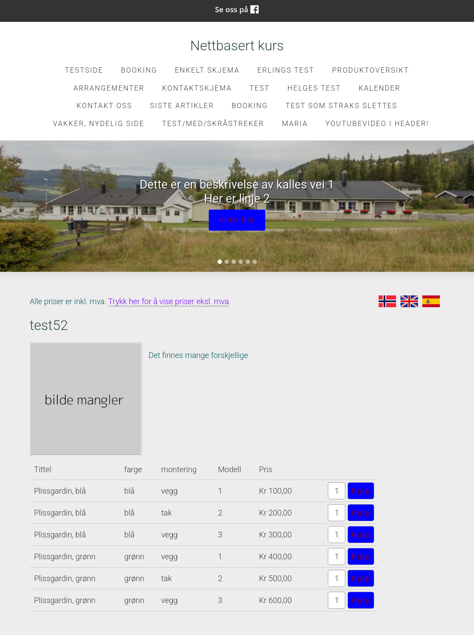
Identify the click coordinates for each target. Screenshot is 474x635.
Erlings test (285, 70)
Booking (139, 70)
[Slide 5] (248, 262)
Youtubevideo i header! (377, 123)
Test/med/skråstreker (213, 123)
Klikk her (237, 220)
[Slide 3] (234, 262)
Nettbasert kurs (237, 46)
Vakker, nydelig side (98, 123)
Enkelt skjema (207, 70)
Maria (295, 123)
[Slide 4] (241, 262)
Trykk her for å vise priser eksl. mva (168, 301)
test (259, 88)
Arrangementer (109, 88)
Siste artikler (182, 106)
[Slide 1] (220, 262)
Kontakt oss (104, 106)
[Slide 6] (255, 262)
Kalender (379, 88)
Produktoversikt (370, 70)
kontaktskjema (197, 88)
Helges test (314, 88)
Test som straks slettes (341, 106)
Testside (84, 70)
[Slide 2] (227, 262)
